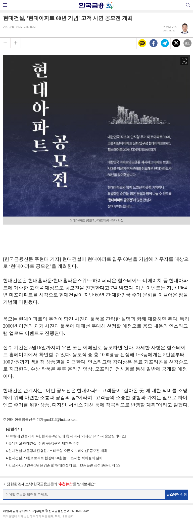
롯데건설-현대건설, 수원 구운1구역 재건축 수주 (43, 443)
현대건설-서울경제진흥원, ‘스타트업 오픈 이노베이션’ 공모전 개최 (57, 451)
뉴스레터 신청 (176, 494)
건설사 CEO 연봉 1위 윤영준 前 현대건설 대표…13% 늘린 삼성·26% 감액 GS (64, 465)
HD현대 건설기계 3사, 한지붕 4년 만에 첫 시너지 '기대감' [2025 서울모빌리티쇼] (67, 436)
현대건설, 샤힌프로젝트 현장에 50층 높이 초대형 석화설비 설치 (55, 458)
